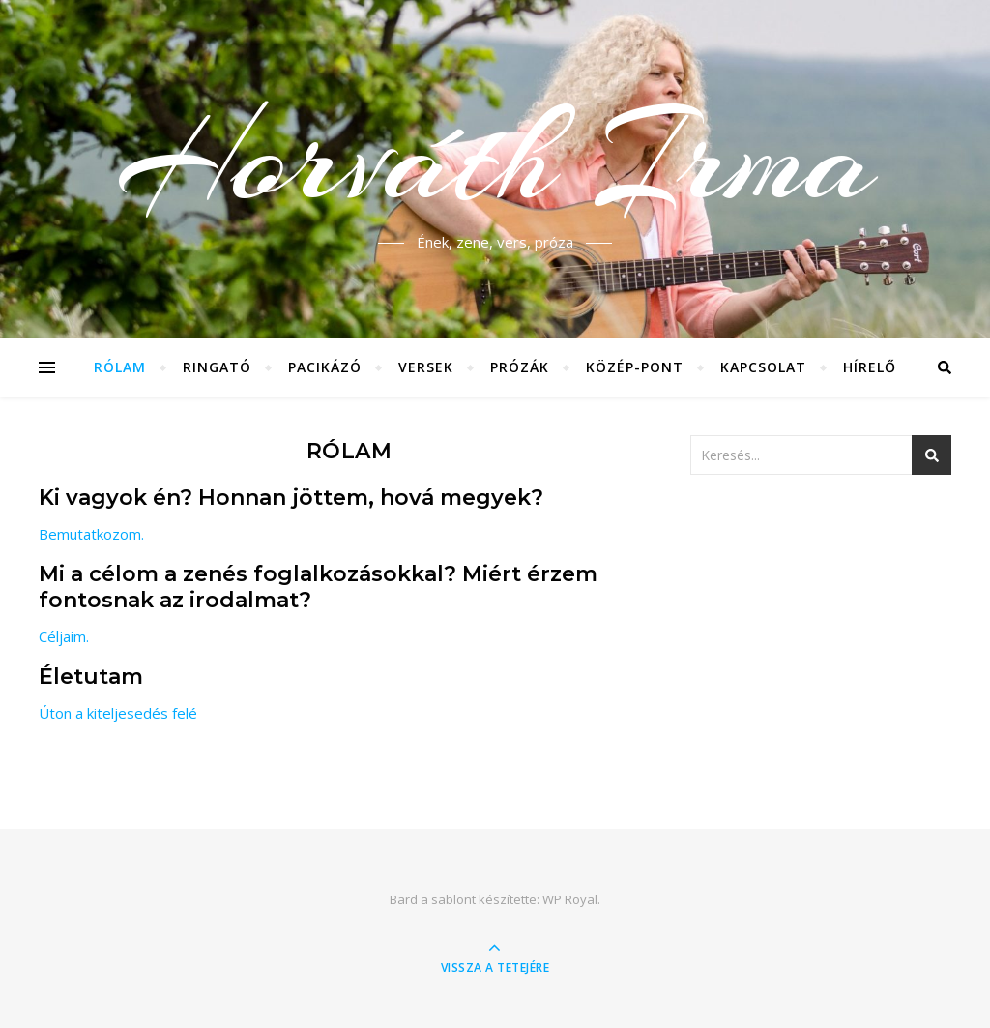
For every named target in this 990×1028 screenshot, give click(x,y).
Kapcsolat (763, 367)
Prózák (519, 367)
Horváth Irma (495, 157)
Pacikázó (325, 367)
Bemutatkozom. (91, 533)
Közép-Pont (635, 367)
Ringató (217, 367)
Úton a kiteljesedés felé (118, 712)
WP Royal (569, 899)
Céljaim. (64, 636)
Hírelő (869, 367)
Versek (425, 367)
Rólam (120, 367)
